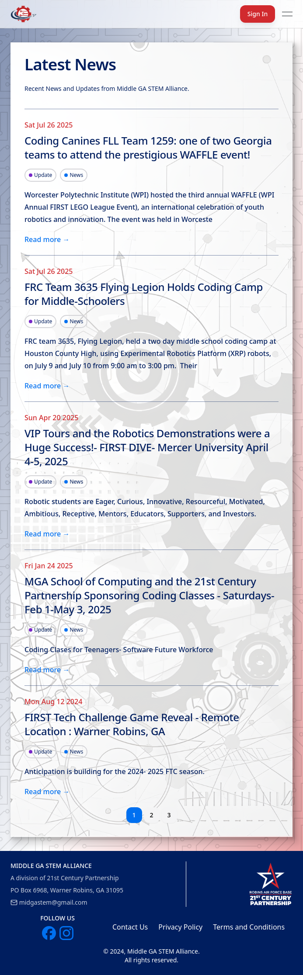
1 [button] (134, 815)
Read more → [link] (47, 239)
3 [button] (169, 815)
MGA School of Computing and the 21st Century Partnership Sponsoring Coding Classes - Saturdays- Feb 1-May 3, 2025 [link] (149, 595)
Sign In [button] (257, 14)
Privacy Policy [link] (180, 927)
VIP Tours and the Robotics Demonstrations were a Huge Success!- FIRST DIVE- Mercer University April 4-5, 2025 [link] (147, 447)
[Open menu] (287, 14)
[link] (271, 884)
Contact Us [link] (130, 927)
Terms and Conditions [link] (249, 927)
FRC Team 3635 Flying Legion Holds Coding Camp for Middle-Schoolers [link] (143, 294)
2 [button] (151, 815)
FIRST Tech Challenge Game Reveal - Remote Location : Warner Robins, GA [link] (131, 724)
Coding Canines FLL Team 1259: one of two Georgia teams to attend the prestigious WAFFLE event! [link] (148, 148)
